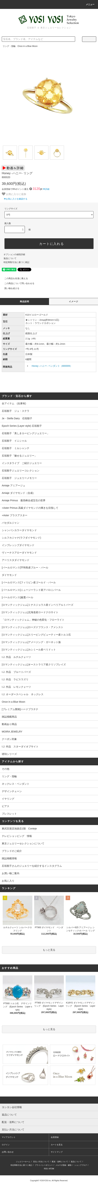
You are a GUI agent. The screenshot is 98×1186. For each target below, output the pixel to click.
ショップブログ (80, 1165)
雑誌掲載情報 (9, 858)
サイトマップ (57, 1152)
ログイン (6, 1145)
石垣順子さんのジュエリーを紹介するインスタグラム (32, 865)
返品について (10, 258)
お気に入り (8, 880)
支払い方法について (41, 1162)
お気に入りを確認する (14, 199)
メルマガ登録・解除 (63, 1165)
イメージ (73, 301)
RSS (46, 1169)
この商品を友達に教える (14, 278)
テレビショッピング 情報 (17, 836)
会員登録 (55, 1137)
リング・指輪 (9, 46)
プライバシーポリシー (44, 1165)
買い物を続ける (9, 288)
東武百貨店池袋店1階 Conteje (19, 828)
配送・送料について (60, 1162)
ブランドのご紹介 (12, 851)
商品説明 (24, 301)
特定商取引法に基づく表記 (16, 262)
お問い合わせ (8, 1152)
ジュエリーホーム (23, 1162)
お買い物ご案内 (10, 873)
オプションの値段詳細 (14, 254)
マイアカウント (9, 1137)
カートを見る (57, 1145)
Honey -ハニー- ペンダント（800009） (52, 366)
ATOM (51, 1169)
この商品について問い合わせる (17, 283)
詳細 (46, 189)
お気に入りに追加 (14, 194)
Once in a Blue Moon (28, 46)
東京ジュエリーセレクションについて (23, 843)
